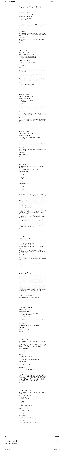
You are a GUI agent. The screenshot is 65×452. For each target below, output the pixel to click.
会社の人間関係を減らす (26, 273)
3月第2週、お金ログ (25, 131)
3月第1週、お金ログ (25, 236)
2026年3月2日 (21, 331)
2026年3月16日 (21, 156)
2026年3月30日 (21, 86)
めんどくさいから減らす (10, 1)
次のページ (57, 436)
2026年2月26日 (21, 424)
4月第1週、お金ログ (25, 12)
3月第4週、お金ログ (25, 50)
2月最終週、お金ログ (25, 307)
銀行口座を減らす (24, 164)
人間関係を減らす (24, 339)
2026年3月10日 (21, 228)
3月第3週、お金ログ (25, 94)
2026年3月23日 (21, 123)
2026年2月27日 (21, 382)
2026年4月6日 (21, 42)
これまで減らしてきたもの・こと (29, 390)
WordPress (58, 449)
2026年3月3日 (21, 299)
